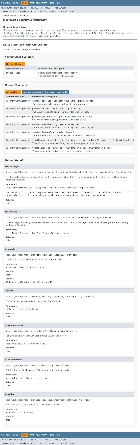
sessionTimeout (40, 132)
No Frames (45, 8)
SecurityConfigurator (18, 101)
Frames (34, 8)
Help (58, 3)
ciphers (36, 101)
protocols (37, 109)
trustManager (39, 140)
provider (37, 116)
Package (15, 3)
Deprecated (41, 3)
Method (38, 11)
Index (51, 3)
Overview (5, 3)
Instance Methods (33, 92)
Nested (13, 11)
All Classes (60, 8)
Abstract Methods (57, 92)
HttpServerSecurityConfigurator (21, 33)
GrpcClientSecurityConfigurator (54, 30)
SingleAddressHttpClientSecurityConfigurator (28, 36)
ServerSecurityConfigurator (114, 33)
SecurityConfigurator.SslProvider (57, 73)
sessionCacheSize (41, 124)
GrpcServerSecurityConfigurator (99, 30)
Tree (32, 3)
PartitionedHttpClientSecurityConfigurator (65, 33)
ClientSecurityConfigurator (18, 30)
